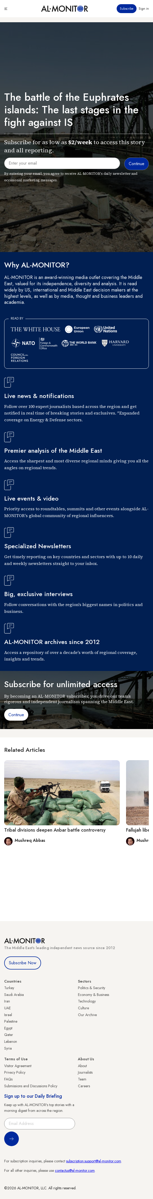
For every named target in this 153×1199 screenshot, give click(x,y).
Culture (83, 1008)
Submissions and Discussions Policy (30, 1086)
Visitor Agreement (17, 1065)
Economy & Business (93, 994)
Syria (8, 1048)
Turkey (9, 987)
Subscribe (126, 8)
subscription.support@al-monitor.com (93, 1161)
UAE (7, 1008)
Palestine (10, 1021)
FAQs (8, 1079)
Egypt (8, 1028)
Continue (16, 715)
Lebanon (10, 1041)
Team (82, 1079)
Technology (87, 1001)
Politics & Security (91, 987)
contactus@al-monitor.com (75, 1170)
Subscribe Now (22, 963)
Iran (7, 1001)
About (82, 1065)
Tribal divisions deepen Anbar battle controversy (55, 830)
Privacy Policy (14, 1072)
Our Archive (87, 1014)
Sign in (144, 8)
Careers (84, 1086)
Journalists (85, 1072)
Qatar (8, 1034)
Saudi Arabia (14, 994)
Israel (8, 1014)
